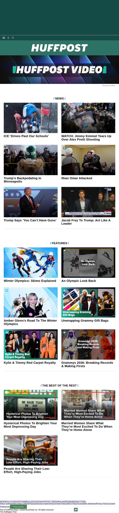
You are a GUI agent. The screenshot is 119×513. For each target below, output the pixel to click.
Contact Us (20, 504)
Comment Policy (59, 504)
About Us (4, 504)
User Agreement (46, 504)
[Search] (12, 37)
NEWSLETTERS (79, 501)
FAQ (30, 504)
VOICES (37, 501)
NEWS (3, 501)
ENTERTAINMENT (22, 501)
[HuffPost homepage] (30, 499)
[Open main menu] (3, 37)
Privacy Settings (18, 507)
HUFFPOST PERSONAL (51, 501)
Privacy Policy (102, 504)
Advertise (12, 504)
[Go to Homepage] (76, 509)
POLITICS (10, 501)
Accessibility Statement (87, 504)
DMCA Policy (71, 504)
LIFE (32, 501)
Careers (35, 504)
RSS (27, 504)
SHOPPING (67, 501)
